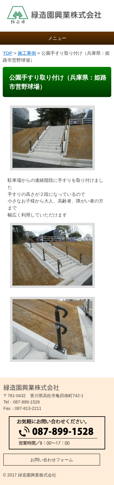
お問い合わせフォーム (51, 459)
